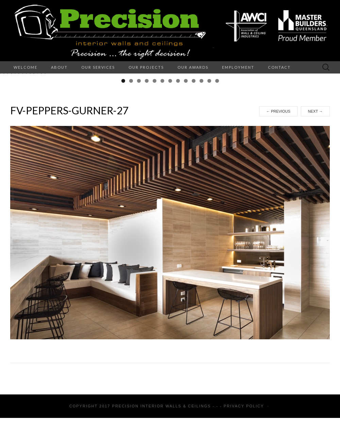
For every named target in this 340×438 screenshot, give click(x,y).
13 (217, 149)
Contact (279, 67)
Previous (278, 179)
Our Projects (146, 67)
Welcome (25, 67)
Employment (238, 67)
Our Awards (192, 67)
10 (194, 149)
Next (315, 179)
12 (209, 149)
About (59, 67)
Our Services (98, 67)
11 (201, 149)
